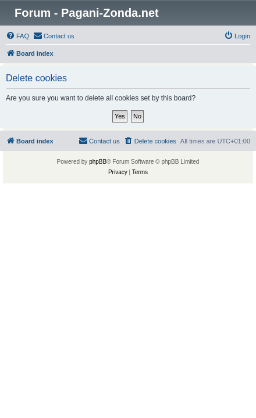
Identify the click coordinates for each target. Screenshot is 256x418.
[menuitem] (17, 36)
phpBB (97, 161)
